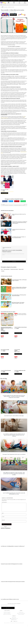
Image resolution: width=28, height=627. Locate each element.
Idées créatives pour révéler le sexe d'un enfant (19, 214)
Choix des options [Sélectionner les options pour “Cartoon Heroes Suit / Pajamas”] (18, 333)
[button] (4, 201)
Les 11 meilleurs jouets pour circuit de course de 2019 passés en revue (14, 493)
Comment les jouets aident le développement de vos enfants (11, 563)
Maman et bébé (21, 269)
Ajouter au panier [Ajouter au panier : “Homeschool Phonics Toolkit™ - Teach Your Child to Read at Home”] (5, 333)
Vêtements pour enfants (14, 269)
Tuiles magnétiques (7, 269)
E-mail (3, 516)
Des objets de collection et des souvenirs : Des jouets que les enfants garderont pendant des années (14, 473)
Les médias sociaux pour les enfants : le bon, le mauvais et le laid (19, 237)
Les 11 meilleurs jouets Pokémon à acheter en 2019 (10, 599)
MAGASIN (8, 3)
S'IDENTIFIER (25, 3)
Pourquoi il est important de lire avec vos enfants (14, 454)
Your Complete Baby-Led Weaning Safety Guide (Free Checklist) (19, 295)
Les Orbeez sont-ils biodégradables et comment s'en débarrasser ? (13, 546)
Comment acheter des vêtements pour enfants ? (18, 230)
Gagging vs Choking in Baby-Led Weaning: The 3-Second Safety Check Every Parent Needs (19, 288)
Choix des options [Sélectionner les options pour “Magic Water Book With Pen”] (18, 373)
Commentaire (4, 502)
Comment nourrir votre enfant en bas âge (14, 415)
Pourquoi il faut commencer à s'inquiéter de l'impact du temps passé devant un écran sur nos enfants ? (19, 222)
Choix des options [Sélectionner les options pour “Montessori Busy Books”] (5, 373)
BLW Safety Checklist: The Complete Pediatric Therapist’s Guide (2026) (18, 303)
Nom (3, 513)
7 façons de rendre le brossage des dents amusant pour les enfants (13, 581)
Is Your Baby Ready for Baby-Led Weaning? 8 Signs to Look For (19, 280)
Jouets (2, 269)
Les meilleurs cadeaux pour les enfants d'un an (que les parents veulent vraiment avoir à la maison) (14, 435)
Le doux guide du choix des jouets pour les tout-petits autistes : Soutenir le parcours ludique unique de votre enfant (14, 396)
